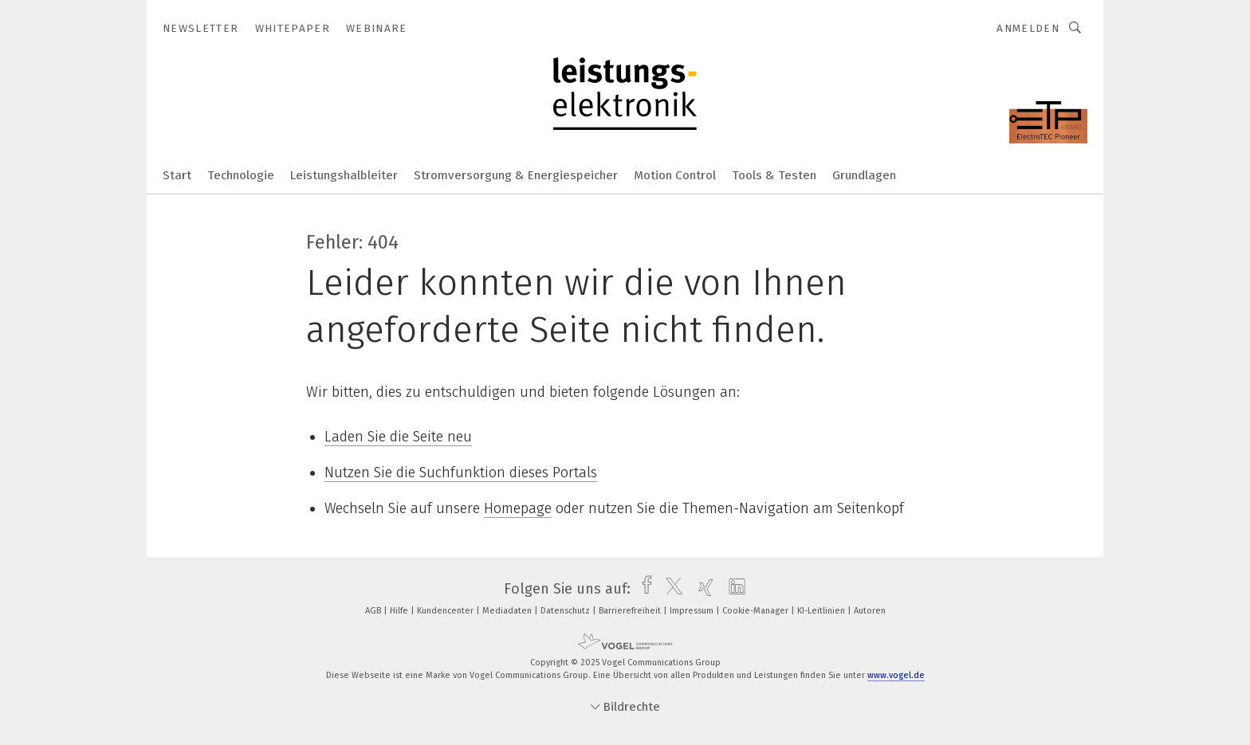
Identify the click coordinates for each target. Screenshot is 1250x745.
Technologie (240, 175)
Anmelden (1027, 28)
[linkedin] (733, 589)
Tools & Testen (774, 175)
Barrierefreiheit (631, 611)
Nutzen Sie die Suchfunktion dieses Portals (460, 472)
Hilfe (400, 611)
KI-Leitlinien (822, 611)
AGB (374, 611)
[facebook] (643, 589)
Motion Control (675, 175)
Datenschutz (566, 611)
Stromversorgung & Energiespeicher (516, 175)
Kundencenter (446, 611)
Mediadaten (508, 611)
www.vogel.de (896, 675)
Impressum (693, 611)
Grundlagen (864, 175)
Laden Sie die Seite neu (398, 436)
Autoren (870, 611)
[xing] (702, 589)
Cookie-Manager (756, 611)
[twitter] (670, 589)
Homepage (518, 508)
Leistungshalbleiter (344, 175)
